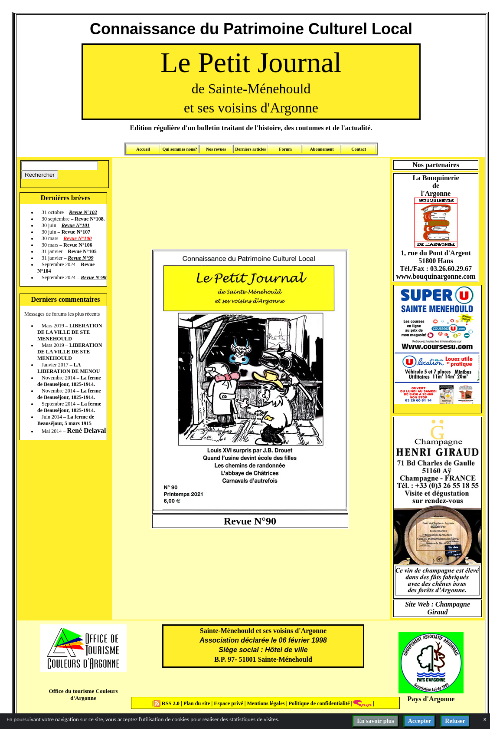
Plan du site (197, 703)
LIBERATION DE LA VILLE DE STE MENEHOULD (69, 332)
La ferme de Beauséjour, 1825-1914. (69, 381)
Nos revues (216, 149)
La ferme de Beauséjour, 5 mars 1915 (65, 420)
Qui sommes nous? (179, 149)
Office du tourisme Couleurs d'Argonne (83, 694)
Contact (358, 149)
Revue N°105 (82, 251)
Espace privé (227, 703)
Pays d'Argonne (431, 699)
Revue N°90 (250, 521)
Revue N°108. (90, 219)
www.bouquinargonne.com (435, 276)
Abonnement (322, 149)
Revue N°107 (76, 232)
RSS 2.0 (167, 703)
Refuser (455, 721)
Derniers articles (250, 149)
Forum (285, 149)
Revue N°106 (77, 245)
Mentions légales (265, 703)
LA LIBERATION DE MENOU (68, 368)
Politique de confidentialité (318, 703)
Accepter (419, 721)
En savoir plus (375, 721)
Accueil (143, 149)
